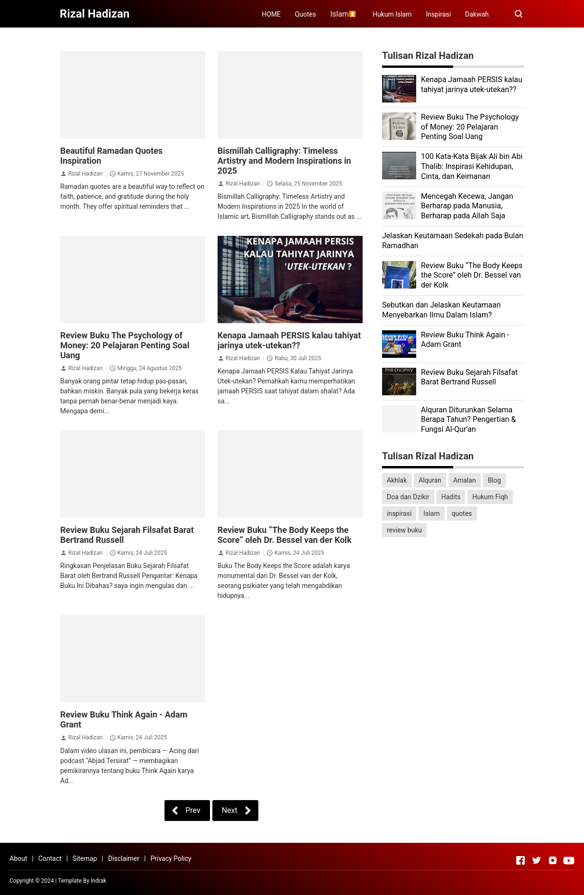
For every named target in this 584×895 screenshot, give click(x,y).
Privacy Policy (170, 858)
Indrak (98, 880)
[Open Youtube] (569, 860)
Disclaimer (123, 858)
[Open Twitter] (536, 860)
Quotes (305, 14)
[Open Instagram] (552, 860)
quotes (462, 513)
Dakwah (477, 14)
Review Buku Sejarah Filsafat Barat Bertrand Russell (469, 377)
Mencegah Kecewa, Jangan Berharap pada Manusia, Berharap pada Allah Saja (467, 206)
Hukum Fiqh (490, 497)
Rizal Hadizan (85, 173)
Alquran (430, 480)
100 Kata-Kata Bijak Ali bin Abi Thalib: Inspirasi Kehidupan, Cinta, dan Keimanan (471, 166)
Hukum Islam (392, 14)
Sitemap (85, 858)
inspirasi (399, 513)
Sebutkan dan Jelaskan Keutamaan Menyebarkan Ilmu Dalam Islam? (441, 309)
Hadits (451, 497)
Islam (431, 513)
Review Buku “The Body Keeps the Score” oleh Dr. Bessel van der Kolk (285, 535)
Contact (50, 858)
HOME (271, 14)
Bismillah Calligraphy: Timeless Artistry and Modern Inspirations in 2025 (284, 161)
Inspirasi (438, 14)
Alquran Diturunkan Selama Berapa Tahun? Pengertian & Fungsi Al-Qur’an (468, 419)
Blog (494, 480)
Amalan (464, 480)
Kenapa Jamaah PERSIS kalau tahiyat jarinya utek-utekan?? (289, 340)
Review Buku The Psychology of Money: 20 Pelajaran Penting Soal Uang (124, 345)
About (18, 858)
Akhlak (397, 480)
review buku (404, 530)
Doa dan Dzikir (408, 497)
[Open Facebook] (520, 860)
